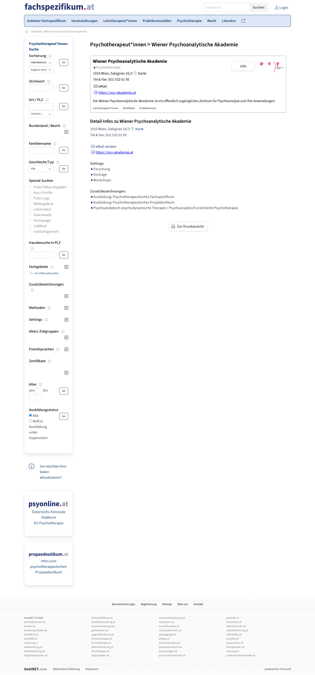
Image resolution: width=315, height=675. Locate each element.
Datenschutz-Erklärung (66, 669)
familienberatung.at (103, 622)
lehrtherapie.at (100, 651)
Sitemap (167, 604)
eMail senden (103, 146)
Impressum (91, 669)
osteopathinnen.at (170, 630)
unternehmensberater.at (240, 655)
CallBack (40, 226)
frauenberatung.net (103, 626)
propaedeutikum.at (170, 647)
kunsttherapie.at (101, 643)
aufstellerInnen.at (34, 622)
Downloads (42, 214)
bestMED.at (30, 639)
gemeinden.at (99, 630)
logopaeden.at (100, 655)
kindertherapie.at (101, 639)
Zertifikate (129, 108)
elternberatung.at (34, 651)
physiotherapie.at (169, 643)
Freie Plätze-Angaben (50, 187)
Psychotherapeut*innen (118, 45)
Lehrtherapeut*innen (105, 108)
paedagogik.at (167, 635)
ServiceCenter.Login (123, 604)
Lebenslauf (42, 209)
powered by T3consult (278, 669)
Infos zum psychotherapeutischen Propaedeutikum (48, 567)
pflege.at (164, 639)
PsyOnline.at (233, 622)
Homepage (42, 220)
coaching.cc (31, 643)
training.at (232, 651)
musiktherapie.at (169, 626)
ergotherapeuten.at (35, 655)
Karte (139, 73)
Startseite (36, 32)
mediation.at (166, 622)
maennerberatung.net (172, 618)
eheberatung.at (33, 647)
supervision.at (234, 643)
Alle (35, 415)
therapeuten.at (235, 647)
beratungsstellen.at (35, 630)
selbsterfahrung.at (237, 630)
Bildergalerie (44, 203)
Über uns (182, 604)
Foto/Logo (42, 198)
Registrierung (149, 604)
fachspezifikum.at (102, 618)
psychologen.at (168, 651)
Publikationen (147, 108)
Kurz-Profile (43, 192)
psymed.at (232, 618)
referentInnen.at (236, 626)
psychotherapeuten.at (172, 655)
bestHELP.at (31, 635)
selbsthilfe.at (234, 635)
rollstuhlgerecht (46, 231)
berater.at (29, 626)
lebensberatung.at (102, 647)
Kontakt (198, 604)
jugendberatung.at (102, 635)
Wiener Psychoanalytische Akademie (65, 32)
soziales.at (232, 639)
